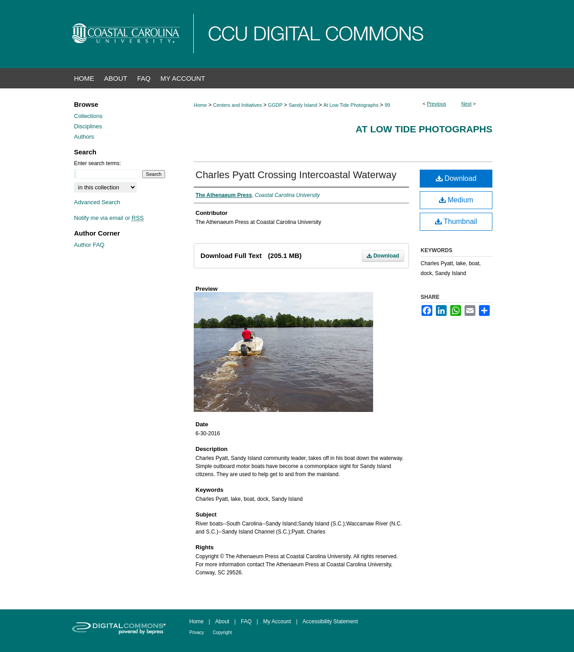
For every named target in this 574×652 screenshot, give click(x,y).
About (222, 621)
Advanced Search (97, 202)
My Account (277, 621)
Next (466, 103)
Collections (88, 116)
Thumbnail (456, 221)
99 (387, 105)
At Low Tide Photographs (350, 105)
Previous (436, 103)
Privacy (196, 632)
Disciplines (88, 126)
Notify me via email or (109, 217)
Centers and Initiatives (237, 105)
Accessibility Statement (330, 621)
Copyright (222, 632)
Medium (456, 200)
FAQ (246, 621)
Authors (84, 136)
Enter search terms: (97, 163)
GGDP (275, 105)
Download (383, 256)
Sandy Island (303, 105)
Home (200, 105)
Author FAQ (89, 244)
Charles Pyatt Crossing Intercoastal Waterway (296, 174)
